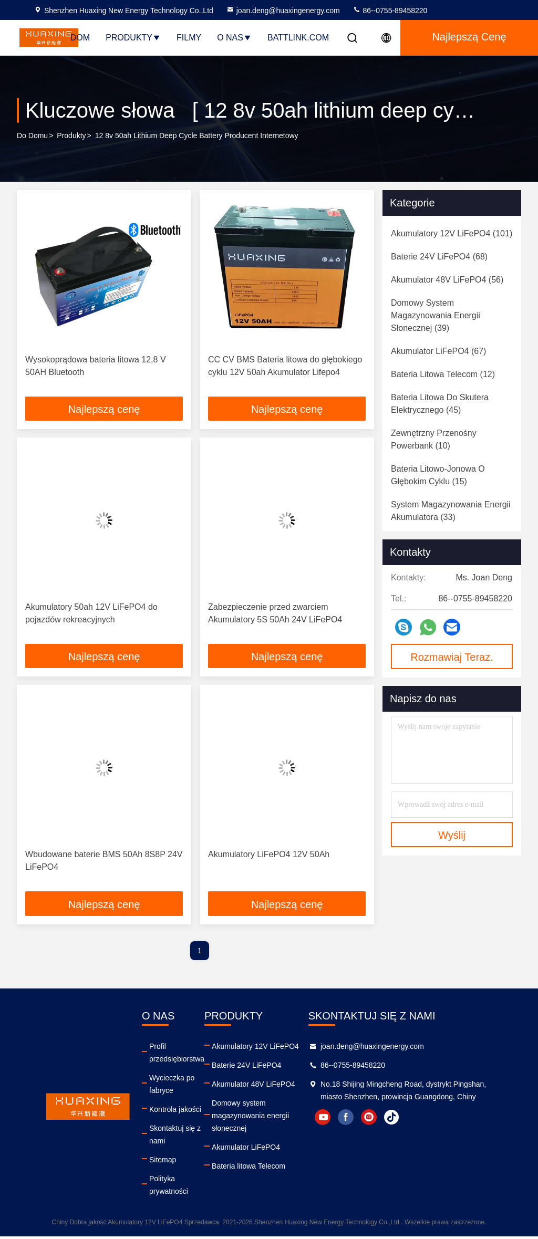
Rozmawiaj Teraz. (451, 657)
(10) (434, 439)
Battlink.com (298, 37)
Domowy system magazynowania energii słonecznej (283, 1111)
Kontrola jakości (175, 1112)
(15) (438, 475)
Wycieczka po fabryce (171, 1086)
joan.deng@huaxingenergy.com (283, 10)
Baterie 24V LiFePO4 (251, 1068)
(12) (443, 374)
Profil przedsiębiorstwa (176, 1055)
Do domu (32, 136)
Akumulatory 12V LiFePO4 (260, 1049)
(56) (447, 279)
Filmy (189, 37)
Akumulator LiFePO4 (251, 1137)
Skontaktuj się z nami (175, 1137)
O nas (234, 37)
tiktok (441, 1132)
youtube (372, 1132)
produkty (71, 136)
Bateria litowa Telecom (254, 1156)
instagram (418, 1132)
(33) (451, 511)
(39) (435, 315)
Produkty (133, 37)
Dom (80, 37)
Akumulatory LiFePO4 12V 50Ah (268, 856)
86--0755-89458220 (390, 10)
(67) (438, 351)
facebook (395, 1132)
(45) (440, 403)
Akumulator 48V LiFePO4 (259, 1086)
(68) (439, 256)
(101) (451, 233)
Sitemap (162, 1162)
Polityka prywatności (168, 1187)
